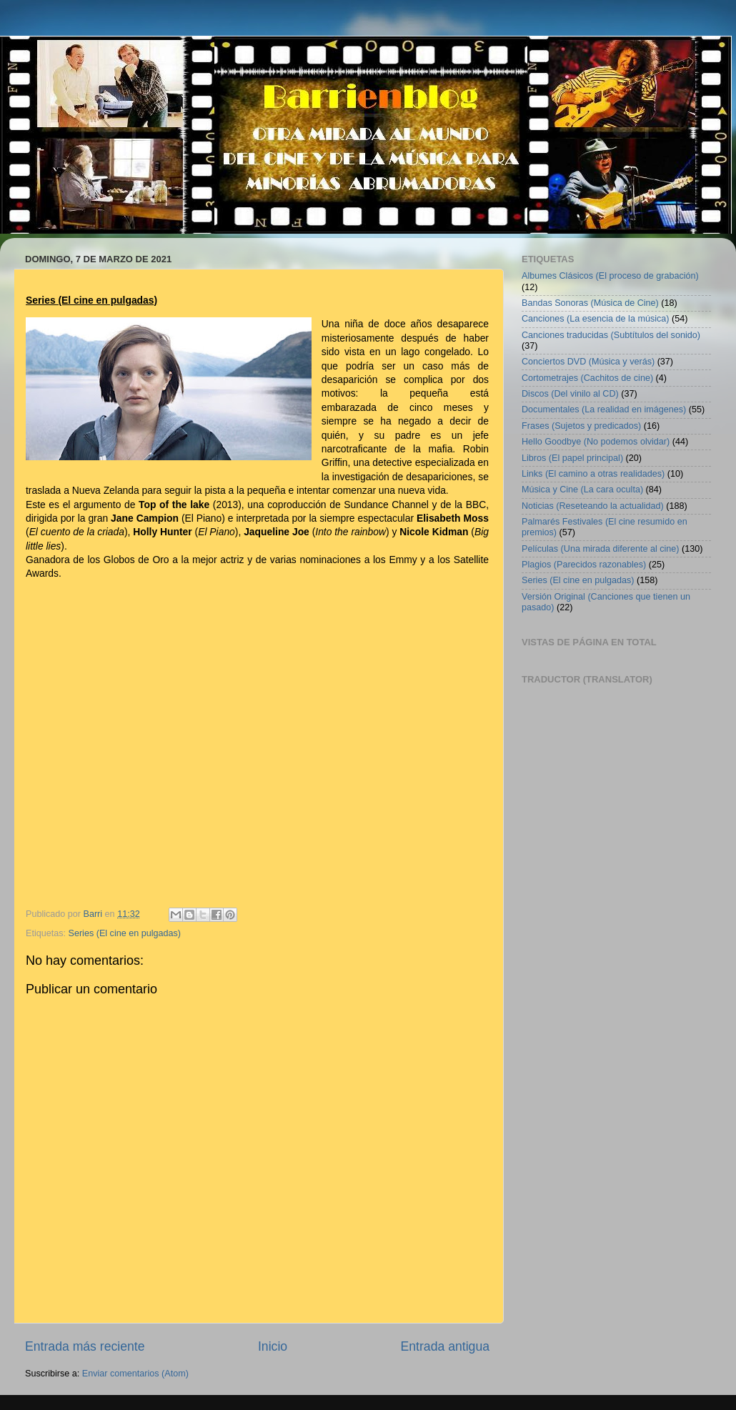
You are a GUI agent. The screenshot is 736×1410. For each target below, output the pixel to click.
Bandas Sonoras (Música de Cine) (590, 303)
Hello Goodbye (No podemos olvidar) (596, 442)
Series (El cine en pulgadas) (125, 933)
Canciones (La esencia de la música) (596, 319)
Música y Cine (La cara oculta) (582, 490)
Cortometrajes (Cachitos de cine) (587, 378)
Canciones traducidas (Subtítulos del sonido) (611, 335)
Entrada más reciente (85, 1346)
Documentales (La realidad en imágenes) (604, 409)
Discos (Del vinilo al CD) (570, 394)
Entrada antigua (445, 1346)
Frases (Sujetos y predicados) (581, 426)
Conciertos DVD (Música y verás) (588, 362)
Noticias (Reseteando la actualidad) (593, 506)
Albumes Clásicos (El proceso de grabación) (610, 276)
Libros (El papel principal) (572, 458)
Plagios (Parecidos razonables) (584, 565)
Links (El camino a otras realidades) (593, 474)
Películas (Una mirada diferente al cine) (601, 549)
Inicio (272, 1346)
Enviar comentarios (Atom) (135, 1374)
